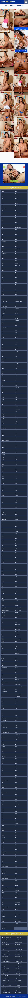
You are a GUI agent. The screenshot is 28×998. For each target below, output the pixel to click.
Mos (16, 282)
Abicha (3, 193)
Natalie (16, 342)
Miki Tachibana (18, 212)
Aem (2, 198)
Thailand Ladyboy (5, 944)
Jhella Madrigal (4, 667)
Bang (3, 325)
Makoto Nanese (5, 878)
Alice (3, 215)
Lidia (2, 820)
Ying (16, 880)
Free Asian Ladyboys (6, 970)
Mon (16, 267)
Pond (16, 571)
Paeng (16, 483)
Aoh (2, 272)
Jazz (2, 646)
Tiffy (16, 772)
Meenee (3, 916)
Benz (3, 363)
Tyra (16, 820)
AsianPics (8, 2)
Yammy (16, 871)
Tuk (15, 808)
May (2, 897)
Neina (16, 358)
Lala (2, 799)
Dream (3, 497)
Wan (16, 844)
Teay (16, 763)
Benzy (3, 366)
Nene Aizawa (17, 363)
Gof (2, 579)
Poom (16, 581)
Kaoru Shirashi (4, 722)
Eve (2, 521)
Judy (2, 686)
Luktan (3, 849)
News (16, 378)
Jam (2, 631)
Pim (15, 543)
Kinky (3, 770)
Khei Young (4, 756)
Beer (3, 344)
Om (15, 466)
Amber (3, 229)
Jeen (2, 648)
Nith (16, 404)
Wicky (16, 856)
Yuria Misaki (17, 914)
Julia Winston (4, 691)
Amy (2, 239)
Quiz (16, 603)
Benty (3, 361)
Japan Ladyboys (18, 985)
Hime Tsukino (4, 607)
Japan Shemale (4, 947)
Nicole (16, 385)
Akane (3, 212)
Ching (3, 442)
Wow (16, 866)
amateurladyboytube (19, 961)
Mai (2, 861)
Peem (16, 524)
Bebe (3, 339)
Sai (15, 655)
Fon (2, 552)
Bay (2, 332)
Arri (2, 291)
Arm (2, 287)
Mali (2, 883)
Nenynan (16, 366)
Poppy (16, 586)
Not (15, 435)
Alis (2, 217)
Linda (3, 825)
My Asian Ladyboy (5, 968)
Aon (2, 277)
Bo (2, 385)
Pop (15, 583)
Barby (3, 330)
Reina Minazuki (18, 615)
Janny (3, 638)
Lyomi (3, 856)
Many (3, 885)
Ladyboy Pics (17, 944)
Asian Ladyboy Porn (5, 963)
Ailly (2, 203)
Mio (15, 236)
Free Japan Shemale (19, 975)
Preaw (16, 595)
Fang (2, 533)
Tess (16, 768)
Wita (16, 861)
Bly (2, 382)
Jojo (2, 677)
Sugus (16, 732)
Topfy (16, 796)
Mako (3, 868)
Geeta (3, 564)
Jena (2, 653)
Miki (16, 210)
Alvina (3, 224)
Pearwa (16, 519)
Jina (2, 674)
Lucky (3, 847)
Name (16, 306)
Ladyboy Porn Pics (18, 990)
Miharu (16, 203)
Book (3, 397)
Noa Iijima (17, 406)
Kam (2, 713)
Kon (2, 777)
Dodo (3, 488)
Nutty (16, 449)
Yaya (16, 873)
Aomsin (3, 275)
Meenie (3, 921)
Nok (15, 416)
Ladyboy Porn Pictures (6, 985)
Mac (2, 859)
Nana (16, 325)
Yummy (16, 909)
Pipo (16, 555)
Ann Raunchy (4, 253)
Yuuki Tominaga (18, 923)
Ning (16, 397)
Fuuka (3, 562)
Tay (15, 761)
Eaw (2, 502)
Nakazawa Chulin (18, 301)
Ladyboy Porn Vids (18, 982)
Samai (16, 662)
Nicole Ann (17, 387)
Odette (16, 457)
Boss (2, 402)
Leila (2, 811)
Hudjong (3, 615)
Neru (16, 368)
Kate (2, 741)
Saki (15, 658)
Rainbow (16, 605)
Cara (2, 421)
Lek (2, 813)
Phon (16, 538)
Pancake (16, 495)
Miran (16, 239)
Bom (2, 392)
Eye (2, 524)
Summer (16, 737)
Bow (2, 404)
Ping (16, 548)
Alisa (2, 220)
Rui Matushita (17, 653)
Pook (16, 579)
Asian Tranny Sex (5, 987)
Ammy (3, 234)
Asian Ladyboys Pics (5, 951)
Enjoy (3, 512)
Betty (3, 370)
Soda (16, 710)
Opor (16, 478)
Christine (3, 452)
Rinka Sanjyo (17, 629)
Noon (16, 428)
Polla (16, 567)
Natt (16, 344)
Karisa (3, 729)
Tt (15, 806)
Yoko (16, 887)
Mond (16, 270)
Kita (2, 772)
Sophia (16, 727)
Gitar (3, 576)
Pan (15, 492)
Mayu (3, 904)
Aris (2, 284)
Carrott (3, 423)
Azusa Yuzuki (4, 306)
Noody (16, 423)
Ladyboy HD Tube (18, 987)
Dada (3, 464)
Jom (2, 679)
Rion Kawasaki (17, 631)
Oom (16, 473)
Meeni (3, 918)
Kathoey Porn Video (19, 963)
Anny (3, 263)
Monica (16, 272)
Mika (16, 208)
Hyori (3, 617)
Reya (16, 622)
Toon (16, 794)
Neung (16, 373)
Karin (3, 725)
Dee (2, 473)
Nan (15, 323)
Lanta (3, 801)
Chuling (3, 454)
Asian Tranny (17, 973)
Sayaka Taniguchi (18, 686)
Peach (16, 514)
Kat (2, 739)
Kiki (2, 765)
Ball (2, 318)
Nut (15, 447)
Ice (2, 619)
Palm (16, 488)
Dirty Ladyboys (4, 942)
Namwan (16, 318)
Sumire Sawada (18, 734)
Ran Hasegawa (18, 607)
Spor (16, 729)
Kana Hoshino (4, 717)
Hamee (3, 598)
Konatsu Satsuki (5, 780)
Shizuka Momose (18, 696)
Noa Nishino (17, 409)
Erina (3, 516)
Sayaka (16, 682)
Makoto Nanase (5, 875)
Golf (2, 583)
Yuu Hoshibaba (18, 918)
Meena (3, 914)
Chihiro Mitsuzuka (5, 440)
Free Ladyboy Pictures (6, 937)
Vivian (16, 839)
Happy (3, 600)
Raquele (16, 612)
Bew (2, 373)
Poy (15, 593)
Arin (2, 282)
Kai (2, 710)
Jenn (2, 655)
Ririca (16, 636)
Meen (3, 911)
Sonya (16, 725)
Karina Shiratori (5, 727)
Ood (16, 471)
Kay (2, 749)
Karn (2, 734)
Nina (16, 394)
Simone (16, 701)
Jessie (3, 662)
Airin (2, 210)
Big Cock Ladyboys (18, 942)
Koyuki (3, 784)
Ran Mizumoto (18, 610)
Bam (2, 323)
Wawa (16, 847)
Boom (3, 399)
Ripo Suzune (17, 634)
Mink (16, 229)
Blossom (3, 380)
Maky (3, 880)
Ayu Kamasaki (4, 301)
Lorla (3, 842)
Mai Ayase (4, 863)
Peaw (16, 521)
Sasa (16, 677)
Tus (15, 818)
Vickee (16, 830)
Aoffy (3, 270)
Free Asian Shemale (5, 939)
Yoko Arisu (17, 890)
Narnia (16, 337)
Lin (2, 823)
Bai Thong (4, 308)
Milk (16, 217)
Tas (15, 756)
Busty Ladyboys (18, 992)
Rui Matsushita (18, 650)
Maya (3, 899)
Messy (16, 193)
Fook (3, 555)
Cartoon (3, 425)
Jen (2, 650)
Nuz (15, 452)
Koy (2, 782)
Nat (15, 339)
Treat (16, 801)
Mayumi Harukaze (5, 907)
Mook (16, 279)
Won (16, 863)
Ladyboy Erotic (4, 973)
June (2, 698)
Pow (16, 591)
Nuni (16, 442)
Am (2, 227)
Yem (16, 878)
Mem (16, 191)
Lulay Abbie (4, 851)
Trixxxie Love (17, 804)
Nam (16, 303)
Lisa (2, 828)
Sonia (16, 722)
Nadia (16, 294)
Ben (2, 356)
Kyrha (3, 796)
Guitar (3, 595)
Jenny (3, 658)
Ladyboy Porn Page (19, 978)
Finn (2, 545)
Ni (15, 380)
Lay (2, 804)
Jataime (3, 643)
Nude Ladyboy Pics (5, 978)
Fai (2, 531)
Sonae (16, 720)
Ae (2, 196)
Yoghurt (16, 885)
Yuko (16, 899)
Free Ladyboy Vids (18, 951)
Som (16, 715)
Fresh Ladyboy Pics (5, 958)
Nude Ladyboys (18, 939)
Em (2, 507)
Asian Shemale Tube (6, 992)
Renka (16, 617)
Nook (16, 425)
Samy (16, 670)
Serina (16, 689)
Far (2, 538)
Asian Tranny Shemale (6, 961)
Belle (3, 354)
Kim (2, 768)
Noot (16, 433)
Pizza (16, 557)
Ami (2, 232)
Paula (16, 512)
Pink (16, 550)
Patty (16, 507)
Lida (2, 818)
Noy (15, 440)
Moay (16, 258)
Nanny (16, 330)
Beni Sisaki (4, 358)
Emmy (3, 509)
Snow (16, 708)
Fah (2, 528)
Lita (2, 832)
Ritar (16, 641)
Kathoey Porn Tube (5, 975)
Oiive (16, 459)
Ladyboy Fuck (4, 949)
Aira (2, 205)
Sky (15, 703)
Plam (16, 559)
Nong (16, 421)
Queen (16, 600)
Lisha (3, 830)
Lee (2, 806)
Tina (16, 775)
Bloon (3, 378)
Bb (2, 335)
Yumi (16, 907)
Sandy (16, 672)
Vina (16, 835)
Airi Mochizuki (4, 208)
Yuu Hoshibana (18, 921)
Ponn (16, 574)
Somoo (16, 717)
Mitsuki (16, 246)
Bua (2, 409)
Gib (2, 567)
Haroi (3, 603)
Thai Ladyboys (18, 954)
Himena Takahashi (5, 610)
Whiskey (16, 851)
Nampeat (17, 311)
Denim (3, 476)
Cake (3, 411)
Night (16, 390)
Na (15, 289)
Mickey (16, 198)
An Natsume (4, 241)
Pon (15, 569)
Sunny (16, 739)
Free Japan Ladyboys (6, 954)
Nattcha (16, 346)
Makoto (3, 873)
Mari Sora (3, 890)
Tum (16, 813)
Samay (16, 665)
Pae (15, 480)
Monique (16, 275)
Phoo (16, 540)
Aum (2, 299)
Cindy (3, 457)
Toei (16, 782)
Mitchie (16, 244)
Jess (2, 660)
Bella (3, 351)
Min (15, 220)
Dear (3, 471)
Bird (2, 375)
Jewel (3, 665)
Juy (2, 703)
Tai (15, 744)
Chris (3, 449)
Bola (2, 390)
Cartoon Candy (4, 428)
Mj (15, 253)
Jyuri (2, 705)
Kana (3, 715)
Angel (3, 244)
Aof (2, 267)
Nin (15, 392)
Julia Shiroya (4, 689)
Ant (2, 265)
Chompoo (4, 447)
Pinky (16, 552)
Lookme (3, 837)
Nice (16, 382)
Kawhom (3, 746)
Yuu (15, 916)
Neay (16, 356)
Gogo (3, 581)
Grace (3, 591)
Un (15, 825)
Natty (16, 349)
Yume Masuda (18, 904)
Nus (15, 445)
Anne (3, 258)
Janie (3, 636)
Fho (2, 543)
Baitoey (3, 311)
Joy (2, 684)
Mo (15, 256)
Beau (3, 337)
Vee (15, 828)
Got (2, 588)
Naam (16, 291)
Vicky (16, 832)
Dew (2, 480)
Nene (16, 361)
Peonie (16, 531)
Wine (16, 859)
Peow (16, 533)
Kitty (2, 775)
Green (3, 593)
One (16, 469)
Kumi (3, 789)
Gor (2, 586)
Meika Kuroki (4, 926)
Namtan (16, 315)
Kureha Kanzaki (5, 792)
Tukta (16, 811)
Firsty (3, 548)
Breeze (3, 406)
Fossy (3, 557)
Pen (15, 528)
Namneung (17, 308)
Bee (2, 342)
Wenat (16, 849)
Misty (16, 241)
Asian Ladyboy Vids (5, 982)
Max (2, 895)
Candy (3, 418)
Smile (16, 705)
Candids (3, 416)
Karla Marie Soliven (5, 732)
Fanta (3, 536)
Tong (16, 787)
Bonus (3, 394)
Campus (3, 413)
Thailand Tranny (18, 947)
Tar (15, 753)
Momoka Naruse (18, 265)
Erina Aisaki (4, 519)
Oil (15, 461)
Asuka (3, 294)
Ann (2, 251)
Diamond (3, 485)
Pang (16, 497)
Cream (3, 459)
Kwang (3, 794)
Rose (16, 643)
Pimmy (16, 545)
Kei (2, 751)
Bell (2, 349)
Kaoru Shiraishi (5, 720)
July (2, 696)
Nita (15, 402)
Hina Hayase (4, 612)
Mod (16, 260)
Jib (2, 670)
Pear (16, 516)
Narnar (16, 335)
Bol (2, 387)
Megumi (3, 923)
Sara (16, 674)
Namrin (16, 313)
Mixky (16, 251)
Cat (2, 430)
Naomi (16, 332)
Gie (2, 569)
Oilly (16, 464)
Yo (15, 883)
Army (3, 289)
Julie (2, 694)
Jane (2, 634)
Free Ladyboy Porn (18, 956)
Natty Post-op (17, 351)
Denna (3, 478)
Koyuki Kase (4, 787)
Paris (16, 502)
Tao (15, 751)
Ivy (2, 622)
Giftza (3, 574)
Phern (16, 536)
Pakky (16, 485)
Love (3, 844)
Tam (16, 746)
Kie (2, 761)
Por (15, 588)
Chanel (3, 433)
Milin (16, 215)
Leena (3, 808)
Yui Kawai (17, 895)
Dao (2, 466)
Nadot (16, 296)
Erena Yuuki (4, 514)
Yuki (16, 897)
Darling (3, 469)
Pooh (16, 576)
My (15, 287)
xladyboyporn (17, 968)
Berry (3, 368)
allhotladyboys (18, 937)
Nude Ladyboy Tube (19, 958)
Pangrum (17, 500)
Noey (16, 411)
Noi (15, 413)
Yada (16, 868)
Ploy (16, 562)
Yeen (16, 875)
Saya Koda (17, 679)
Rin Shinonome (18, 624)
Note (16, 437)
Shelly (16, 691)
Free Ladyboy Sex (18, 966)
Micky (16, 200)
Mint (16, 234)
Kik (2, 763)
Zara (16, 926)
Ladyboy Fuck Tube (5, 990)
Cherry (3, 437)
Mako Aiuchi (4, 871)
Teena (16, 765)
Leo (2, 816)
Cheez (3, 435)
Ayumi (3, 303)
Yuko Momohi (17, 902)
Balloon (3, 320)
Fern (2, 540)
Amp (2, 236)
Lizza (3, 835)
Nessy (16, 370)
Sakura (16, 660)
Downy (3, 495)
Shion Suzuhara (18, 694)
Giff (2, 571)
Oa (15, 454)
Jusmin (3, 701)
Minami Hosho (18, 227)
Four (2, 559)
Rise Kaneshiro (18, 638)
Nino (16, 399)
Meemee (3, 909)
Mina (16, 222)
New (16, 375)
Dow (2, 492)
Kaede (3, 708)
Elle (2, 504)
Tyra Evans (17, 823)
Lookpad (3, 839)
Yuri (16, 911)
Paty (16, 509)
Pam (16, 490)
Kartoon (3, 737)
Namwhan (17, 320)
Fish (2, 550)
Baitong (3, 313)
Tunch (16, 816)
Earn (2, 500)
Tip (15, 777)
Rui (15, 648)
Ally (2, 222)
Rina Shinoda (17, 626)
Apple (3, 279)
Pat (15, 504)
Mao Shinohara (5, 887)
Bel (2, 346)
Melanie (3, 928)
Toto (16, 799)
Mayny (3, 902)
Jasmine (3, 641)
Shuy (16, 698)
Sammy (16, 667)
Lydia (3, 854)
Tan (15, 749)
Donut (3, 490)
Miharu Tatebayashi (19, 205)
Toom (16, 792)
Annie (3, 260)
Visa (15, 837)
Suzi (16, 741)
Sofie (16, 713)
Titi (15, 780)
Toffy (16, 784)
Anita (3, 248)
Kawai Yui (3, 744)
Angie (3, 246)
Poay (16, 564)
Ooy (16, 476)
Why (16, 854)
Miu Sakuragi (17, 248)
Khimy (3, 758)
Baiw (2, 315)
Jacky (3, 629)
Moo (16, 277)
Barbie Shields (4, 327)
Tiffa (16, 770)
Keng (3, 753)
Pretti (16, 598)
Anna (3, 256)
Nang (16, 327)
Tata (16, 758)
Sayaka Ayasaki (18, 684)
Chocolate (4, 445)
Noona (16, 430)
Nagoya (16, 299)
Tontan (16, 789)
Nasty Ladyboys (18, 980)
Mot (15, 284)
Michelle (16, 196)
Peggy (16, 526)
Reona (16, 619)
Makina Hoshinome (5, 866)
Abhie (3, 191)
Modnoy (16, 263)
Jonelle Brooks (4, 682)
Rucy (16, 646)
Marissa (3, 892)
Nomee (16, 418)
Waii (16, 842)
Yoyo (16, 892)
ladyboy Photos (5, 966)
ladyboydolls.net (5, 956)
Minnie (16, 232)
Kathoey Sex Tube (5, 980)
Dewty (3, 483)
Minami (16, 224)
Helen (3, 605)
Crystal (3, 461)
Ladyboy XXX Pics (18, 949)
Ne (15, 354)
